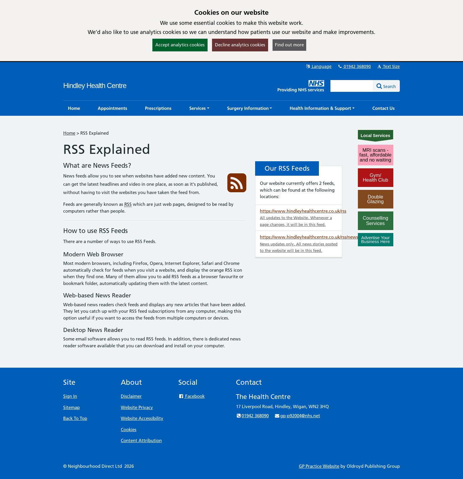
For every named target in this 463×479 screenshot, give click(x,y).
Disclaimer (131, 396)
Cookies (128, 429)
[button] (199, 108)
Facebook (191, 396)
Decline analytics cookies (240, 45)
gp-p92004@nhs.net (297, 415)
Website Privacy (137, 407)
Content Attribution (141, 440)
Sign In (70, 396)
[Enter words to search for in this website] (351, 86)
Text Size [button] (388, 66)
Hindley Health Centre (94, 85)
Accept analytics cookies (180, 45)
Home (69, 133)
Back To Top (75, 418)
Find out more (289, 45)
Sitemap (71, 407)
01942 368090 (354, 66)
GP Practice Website (319, 466)
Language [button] (318, 66)
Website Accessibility (142, 418)
